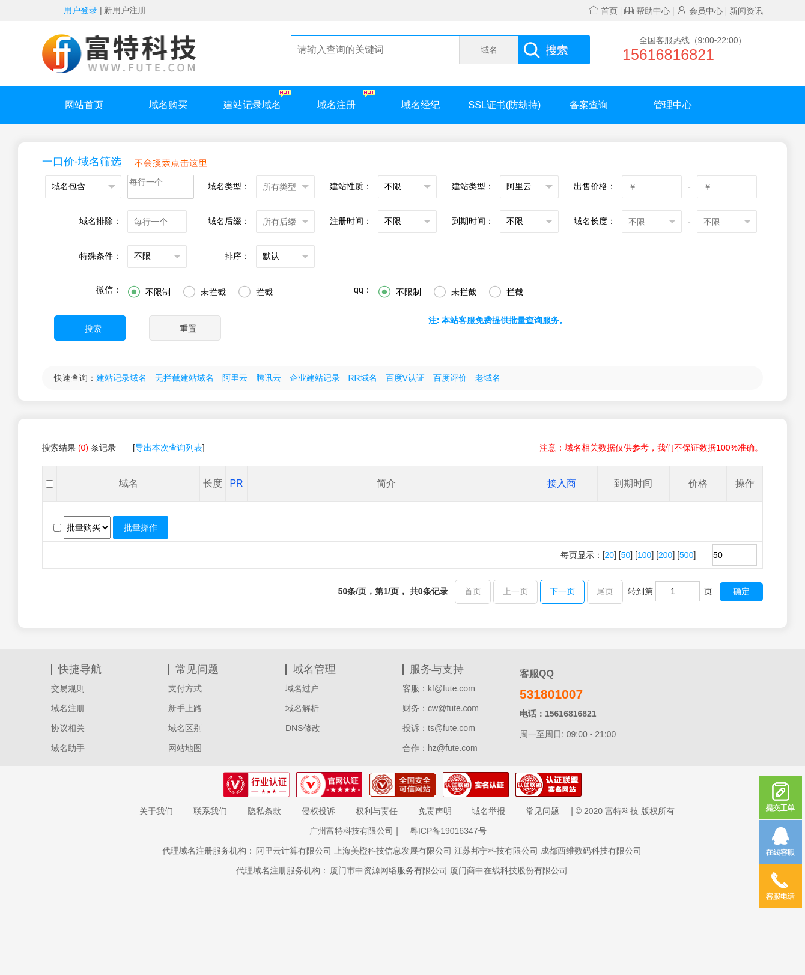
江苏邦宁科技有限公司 (496, 850)
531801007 (551, 694)
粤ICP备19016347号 (448, 831)
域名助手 (68, 748)
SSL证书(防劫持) (505, 105)
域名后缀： (229, 221)
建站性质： (351, 186)
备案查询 (589, 105)
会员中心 (700, 11)
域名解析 (302, 708)
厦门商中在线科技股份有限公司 (509, 870)
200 (665, 555)
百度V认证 (405, 378)
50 (626, 555)
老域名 (487, 378)
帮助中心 (647, 11)
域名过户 (302, 688)
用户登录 (80, 10)
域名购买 (168, 105)
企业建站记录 (315, 378)
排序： (237, 256)
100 (644, 555)
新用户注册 (125, 10)
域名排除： (100, 221)
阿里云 (235, 378)
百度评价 (450, 378)
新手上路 (185, 708)
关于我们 (156, 811)
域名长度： (595, 221)
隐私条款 (264, 811)
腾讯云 (268, 378)
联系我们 (210, 811)
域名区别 (185, 728)
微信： (108, 289)
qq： (363, 289)
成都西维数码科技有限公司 (591, 850)
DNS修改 (302, 728)
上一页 (515, 591)
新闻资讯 (746, 11)
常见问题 (542, 811)
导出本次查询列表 (168, 447)
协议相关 (68, 728)
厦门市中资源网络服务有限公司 (389, 870)
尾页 (605, 591)
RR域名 (362, 378)
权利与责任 (377, 811)
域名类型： (229, 186)
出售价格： (595, 186)
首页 (603, 11)
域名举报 (488, 811)
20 (610, 555)
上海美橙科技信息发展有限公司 (393, 850)
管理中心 (673, 105)
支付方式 (185, 688)
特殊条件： (100, 256)
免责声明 (435, 811)
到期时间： (473, 221)
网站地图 (185, 748)
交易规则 (68, 688)
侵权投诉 (318, 811)
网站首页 (84, 105)
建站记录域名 (257, 99)
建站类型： (473, 186)
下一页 (562, 591)
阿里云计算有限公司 (294, 850)
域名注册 (346, 99)
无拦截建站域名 (184, 378)
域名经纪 (420, 105)
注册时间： (351, 221)
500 (686, 555)
